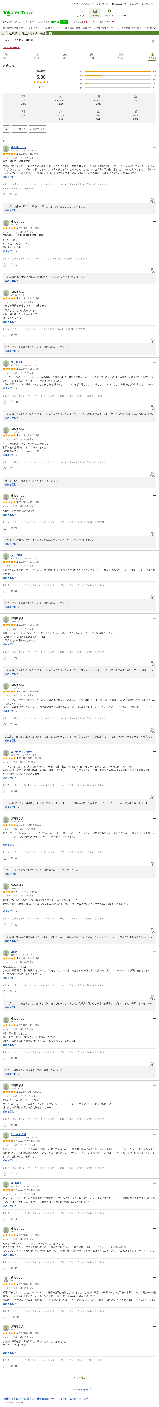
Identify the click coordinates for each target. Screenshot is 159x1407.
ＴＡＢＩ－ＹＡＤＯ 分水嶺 (18, 39)
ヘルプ (75, 4)
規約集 (72, 1398)
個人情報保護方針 (25, 1398)
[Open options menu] (37, 129)
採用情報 (62, 1398)
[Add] (152, 41)
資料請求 (83, 1398)
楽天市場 (134, 4)
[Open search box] (6, 129)
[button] (20, 148)
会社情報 (8, 1398)
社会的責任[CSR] (46, 1398)
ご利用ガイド (87, 4)
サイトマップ (102, 4)
